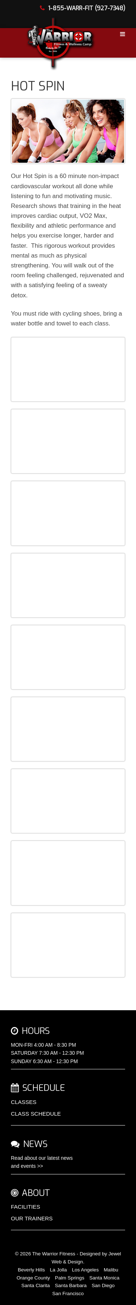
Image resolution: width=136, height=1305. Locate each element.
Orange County (33, 1278)
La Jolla (58, 1270)
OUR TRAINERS (32, 1218)
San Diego (103, 1285)
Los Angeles (85, 1270)
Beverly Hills (31, 1270)
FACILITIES (25, 1207)
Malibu (111, 1270)
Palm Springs (70, 1278)
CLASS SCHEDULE (36, 1114)
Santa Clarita (35, 1285)
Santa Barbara (71, 1285)
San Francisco (68, 1293)
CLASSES (24, 1102)
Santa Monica (104, 1278)
